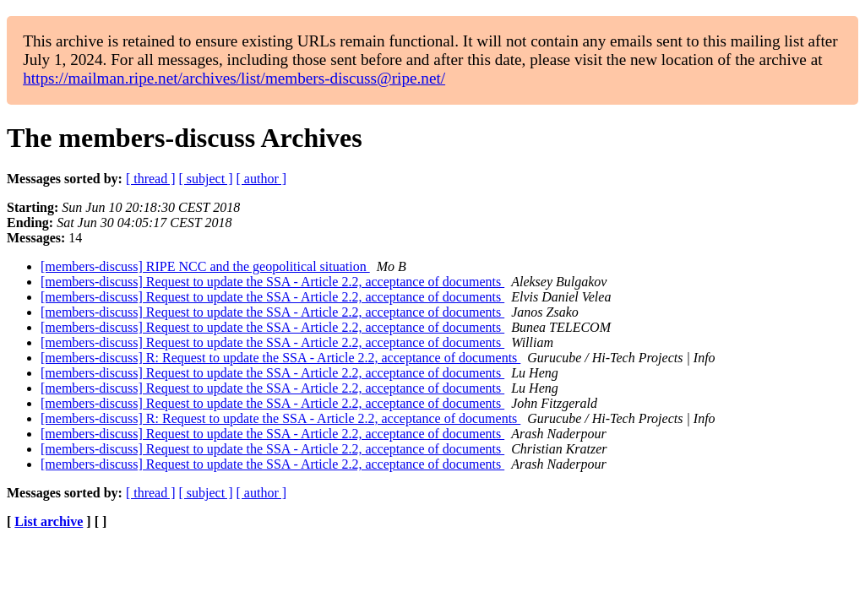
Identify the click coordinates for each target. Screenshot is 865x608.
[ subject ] (206, 178)
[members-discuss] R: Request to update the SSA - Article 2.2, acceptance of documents (280, 357)
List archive (48, 521)
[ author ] (262, 178)
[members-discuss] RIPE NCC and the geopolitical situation (205, 266)
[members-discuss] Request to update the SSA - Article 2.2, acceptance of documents (272, 281)
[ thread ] (151, 178)
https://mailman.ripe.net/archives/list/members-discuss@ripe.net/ (234, 78)
